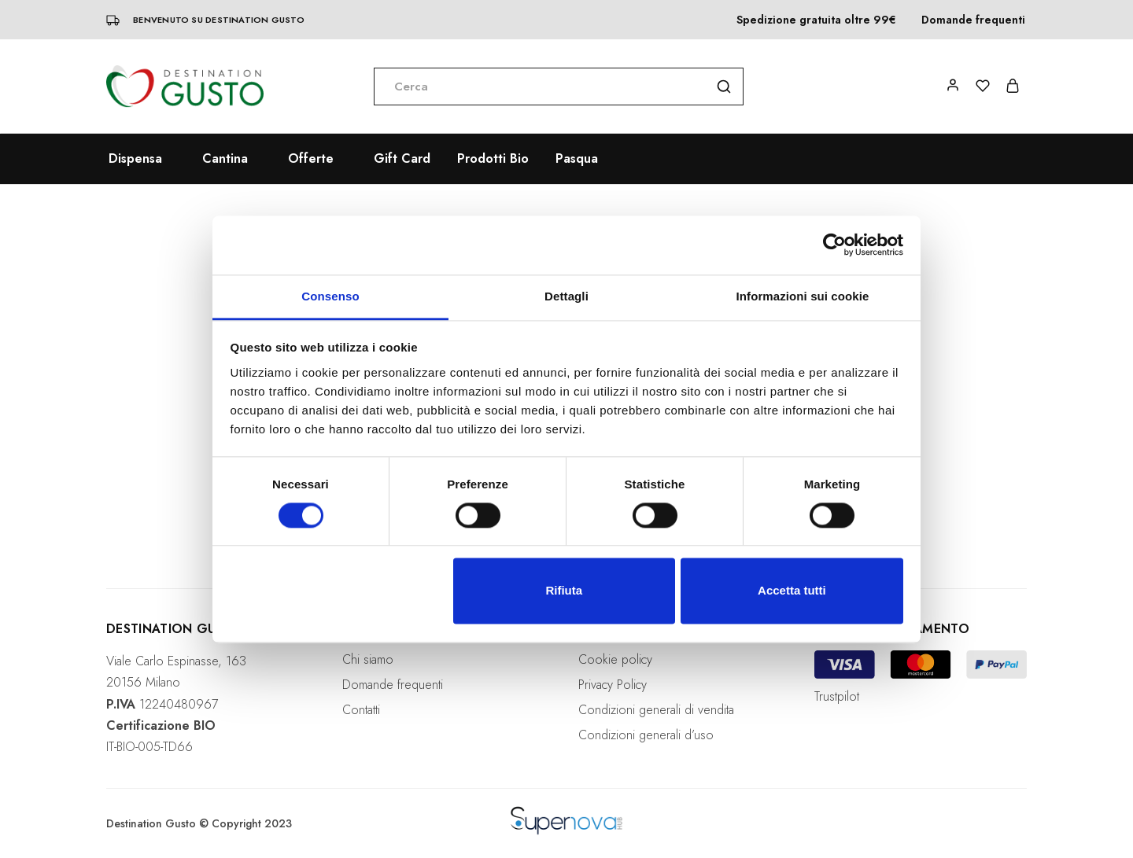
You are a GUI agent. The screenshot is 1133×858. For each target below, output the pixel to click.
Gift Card (402, 159)
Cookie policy (615, 659)
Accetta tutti (792, 591)
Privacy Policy (612, 685)
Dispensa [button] (135, 159)
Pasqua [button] (576, 159)
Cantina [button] (225, 159)
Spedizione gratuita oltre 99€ (816, 19)
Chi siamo (367, 659)
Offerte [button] (311, 159)
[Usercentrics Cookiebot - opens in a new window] (834, 244)
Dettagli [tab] (566, 296)
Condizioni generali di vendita (656, 710)
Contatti (361, 710)
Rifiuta (563, 591)
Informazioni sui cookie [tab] (802, 296)
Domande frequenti (973, 19)
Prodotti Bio (493, 159)
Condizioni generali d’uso (646, 735)
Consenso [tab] (330, 296)
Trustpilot (836, 696)
